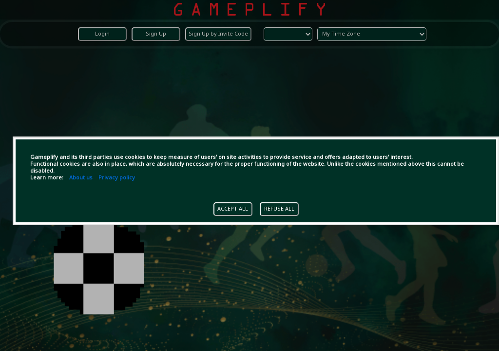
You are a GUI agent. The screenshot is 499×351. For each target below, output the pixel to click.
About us (81, 178)
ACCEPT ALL (232, 209)
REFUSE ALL (279, 209)
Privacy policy (116, 178)
